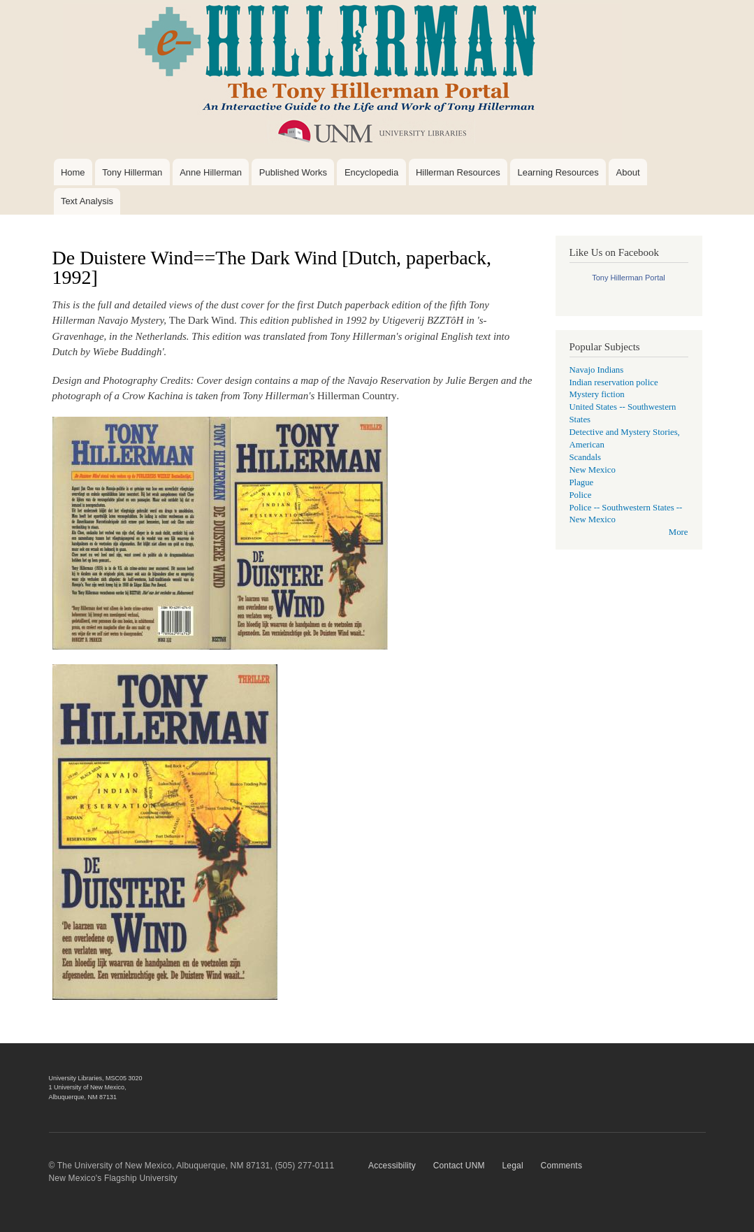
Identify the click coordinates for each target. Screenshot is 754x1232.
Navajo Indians (597, 370)
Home (73, 172)
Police (581, 495)
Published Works (293, 172)
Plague (582, 482)
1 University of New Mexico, (87, 1087)
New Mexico (593, 470)
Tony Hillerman (132, 172)
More (678, 532)
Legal (512, 1165)
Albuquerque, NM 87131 (83, 1097)
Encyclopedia (371, 172)
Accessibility (392, 1165)
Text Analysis (87, 201)
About (628, 172)
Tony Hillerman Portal (628, 277)
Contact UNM (459, 1165)
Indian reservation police (614, 382)
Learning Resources (557, 172)
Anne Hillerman (211, 172)
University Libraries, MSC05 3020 (96, 1078)
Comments (562, 1165)
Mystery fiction (597, 394)
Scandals (585, 457)
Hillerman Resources (458, 172)
